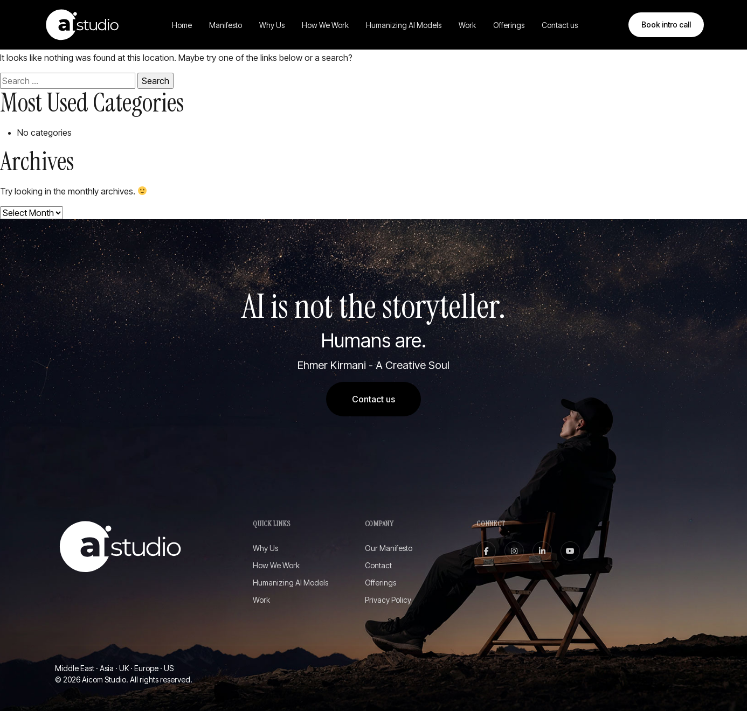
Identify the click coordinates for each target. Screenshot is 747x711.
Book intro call (666, 24)
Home (182, 25)
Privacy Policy (388, 599)
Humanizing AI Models (403, 25)
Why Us (272, 25)
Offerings (508, 25)
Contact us (560, 25)
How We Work (325, 25)
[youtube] (570, 551)
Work (467, 25)
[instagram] (514, 551)
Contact (378, 565)
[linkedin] (542, 551)
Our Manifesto (388, 548)
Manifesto (225, 25)
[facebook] (486, 551)
